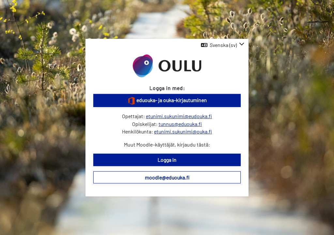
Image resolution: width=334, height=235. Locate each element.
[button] (223, 45)
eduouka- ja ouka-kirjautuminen (167, 101)
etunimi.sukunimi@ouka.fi (183, 131)
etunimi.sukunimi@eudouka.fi (179, 116)
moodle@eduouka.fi (167, 177)
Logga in (167, 160)
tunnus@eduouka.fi (180, 123)
